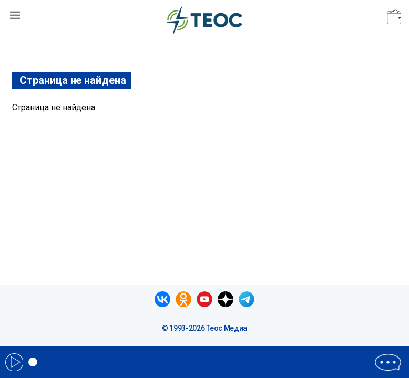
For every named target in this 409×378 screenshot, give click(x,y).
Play (14, 362)
